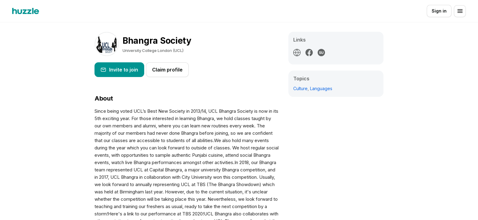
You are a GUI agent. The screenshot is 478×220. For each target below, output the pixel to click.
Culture (300, 88)
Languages (321, 88)
